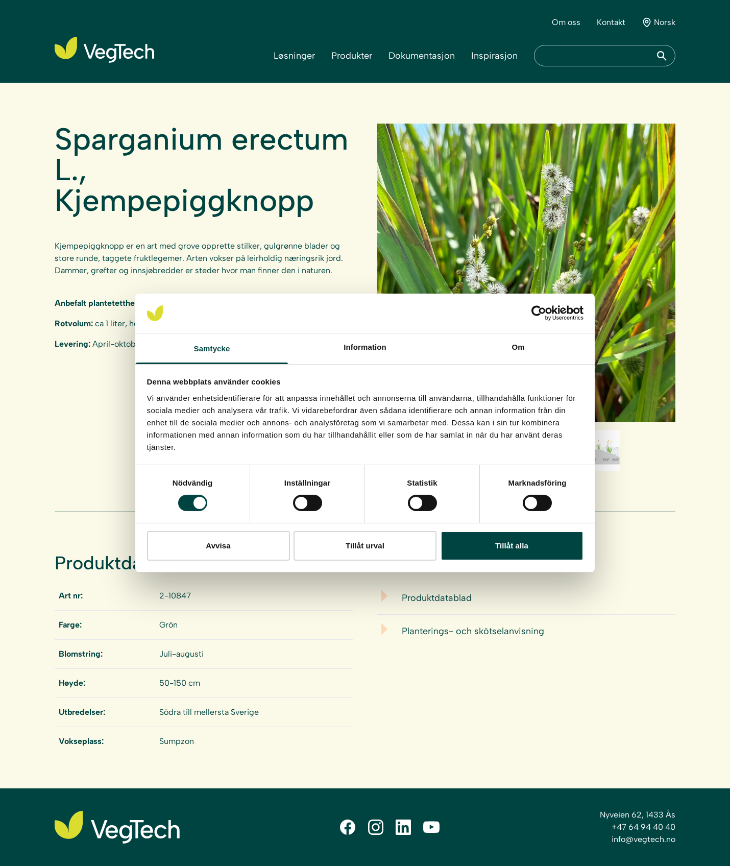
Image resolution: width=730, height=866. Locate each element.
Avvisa (218, 545)
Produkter (351, 55)
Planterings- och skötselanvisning (473, 631)
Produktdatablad (437, 598)
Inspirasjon (494, 55)
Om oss (566, 22)
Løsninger (294, 55)
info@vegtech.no (643, 839)
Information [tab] (365, 347)
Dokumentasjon (421, 55)
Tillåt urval (365, 545)
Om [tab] (518, 347)
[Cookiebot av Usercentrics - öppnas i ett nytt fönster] (538, 313)
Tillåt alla (511, 545)
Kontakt (611, 22)
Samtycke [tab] (212, 348)
